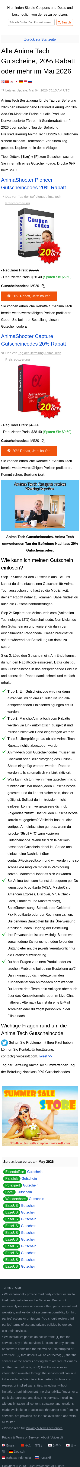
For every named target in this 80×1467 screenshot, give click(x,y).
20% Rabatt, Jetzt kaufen (29, 296)
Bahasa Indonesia (18, 1457)
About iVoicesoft (52, 1437)
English (11, 1445)
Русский (45, 1457)
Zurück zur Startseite (40, 39)
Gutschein (22, 1171)
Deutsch (19, 1451)
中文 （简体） (34, 1445)
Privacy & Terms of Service (44, 1428)
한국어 (57, 1445)
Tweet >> (45, 1056)
